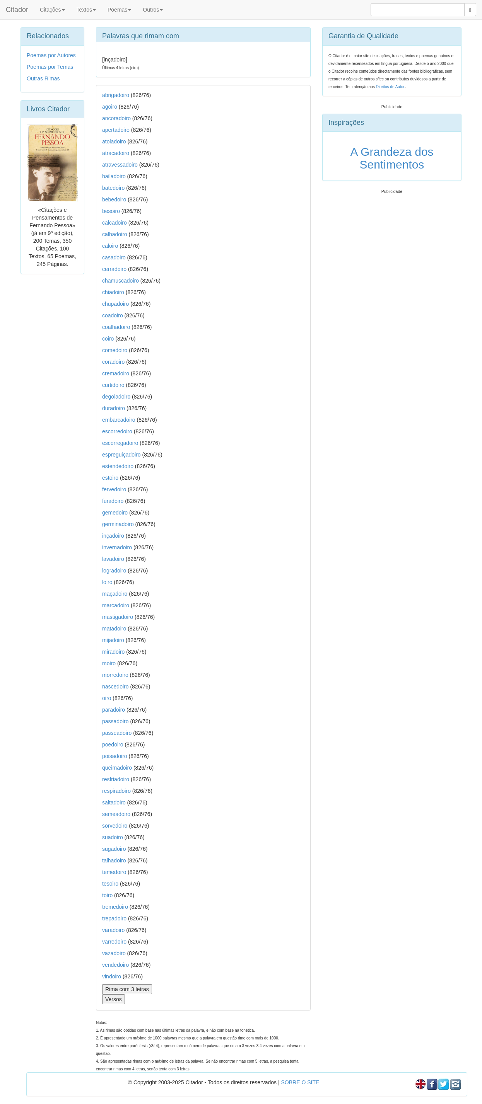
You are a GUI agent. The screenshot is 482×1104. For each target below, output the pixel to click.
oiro (106, 698)
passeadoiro (117, 733)
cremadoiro (115, 373)
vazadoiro (114, 953)
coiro (108, 339)
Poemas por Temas (50, 67)
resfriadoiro (115, 779)
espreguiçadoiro (121, 454)
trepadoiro (114, 918)
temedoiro (114, 872)
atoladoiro (114, 141)
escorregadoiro (120, 443)
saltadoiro (114, 802)
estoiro (110, 478)
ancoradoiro (116, 118)
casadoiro (114, 257)
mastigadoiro (117, 617)
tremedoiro (115, 907)
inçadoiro (113, 536)
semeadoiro (116, 814)
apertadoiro (116, 130)
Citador (17, 10)
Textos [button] (86, 10)
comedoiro (114, 350)
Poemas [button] (119, 10)
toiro (107, 895)
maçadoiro (114, 594)
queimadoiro (117, 768)
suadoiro (112, 837)
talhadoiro (114, 860)
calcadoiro (114, 223)
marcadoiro (115, 605)
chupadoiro (115, 304)
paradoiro (113, 710)
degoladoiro (116, 397)
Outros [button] (153, 10)
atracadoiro (115, 153)
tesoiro (110, 884)
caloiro (110, 246)
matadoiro (114, 628)
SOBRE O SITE (300, 1082)
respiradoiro (116, 791)
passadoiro (115, 721)
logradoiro (114, 570)
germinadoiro (118, 524)
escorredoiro (117, 431)
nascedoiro (115, 686)
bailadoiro (114, 176)
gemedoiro (115, 512)
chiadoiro (113, 292)
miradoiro (113, 652)
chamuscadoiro (120, 281)
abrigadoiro (115, 95)
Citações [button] (52, 10)
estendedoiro (117, 466)
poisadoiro (114, 756)
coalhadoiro (116, 327)
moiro (109, 663)
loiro (107, 582)
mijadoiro (113, 640)
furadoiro (112, 501)
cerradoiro (114, 269)
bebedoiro (114, 199)
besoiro (111, 211)
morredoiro (115, 675)
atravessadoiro (120, 165)
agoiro (109, 107)
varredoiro (114, 942)
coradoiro (113, 362)
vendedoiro (115, 965)
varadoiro (113, 930)
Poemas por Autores (51, 55)
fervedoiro (114, 489)
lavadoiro (113, 559)
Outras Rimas (43, 78)
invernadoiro (117, 547)
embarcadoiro (118, 420)
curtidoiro (113, 385)
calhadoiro (114, 234)
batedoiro (113, 188)
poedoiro (112, 744)
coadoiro (112, 315)
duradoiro (113, 408)
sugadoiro (114, 849)
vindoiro (111, 976)
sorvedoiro (114, 826)
